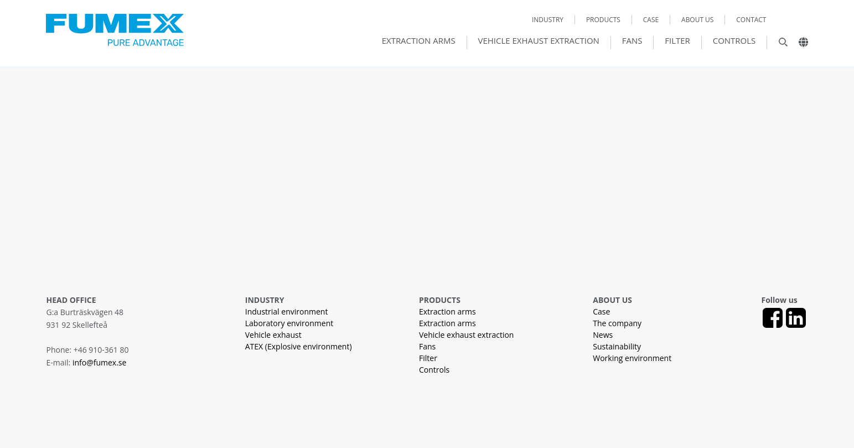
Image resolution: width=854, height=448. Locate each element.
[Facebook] (772, 317)
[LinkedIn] (796, 317)
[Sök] (777, 45)
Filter (677, 41)
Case (651, 19)
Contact (751, 19)
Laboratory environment (289, 323)
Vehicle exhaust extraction (538, 41)
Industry (547, 19)
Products (603, 19)
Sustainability (617, 346)
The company (617, 323)
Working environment (632, 358)
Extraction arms (419, 41)
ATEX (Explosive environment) (298, 346)
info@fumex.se (99, 362)
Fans (632, 41)
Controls (734, 41)
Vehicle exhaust (273, 334)
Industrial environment (286, 311)
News (603, 334)
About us (697, 19)
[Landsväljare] (799, 45)
